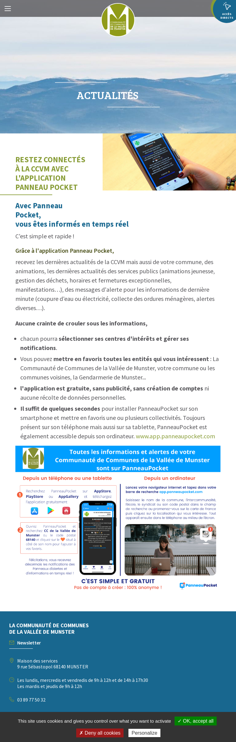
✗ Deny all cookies (99, 733)
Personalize (144, 733)
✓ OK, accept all (196, 721)
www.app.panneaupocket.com (175, 436)
